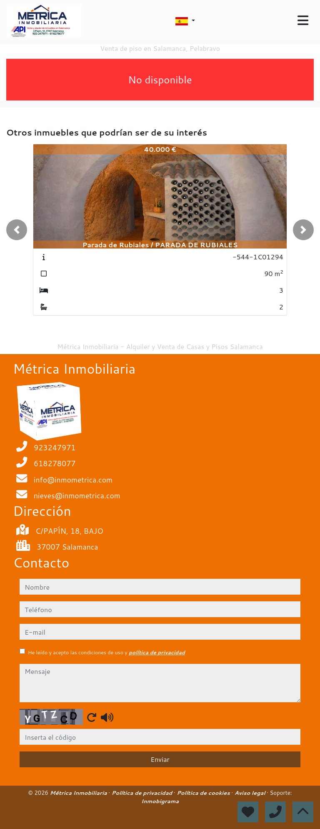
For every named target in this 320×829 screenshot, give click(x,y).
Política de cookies (204, 792)
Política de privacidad (143, 792)
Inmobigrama (160, 801)
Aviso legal (251, 792)
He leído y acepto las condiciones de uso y (106, 652)
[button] (16, 229)
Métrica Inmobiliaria (79, 792)
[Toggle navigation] (302, 20)
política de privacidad (157, 652)
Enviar (160, 759)
